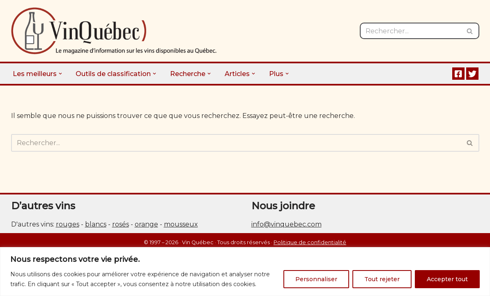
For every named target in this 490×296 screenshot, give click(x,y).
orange (146, 224)
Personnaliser (316, 279)
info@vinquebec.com (286, 224)
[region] (245, 271)
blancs (95, 224)
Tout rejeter (382, 279)
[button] (60, 73)
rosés (120, 224)
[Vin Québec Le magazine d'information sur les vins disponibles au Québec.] (113, 30)
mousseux (181, 224)
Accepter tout (447, 279)
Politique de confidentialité (310, 242)
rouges (67, 224)
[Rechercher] (410, 31)
